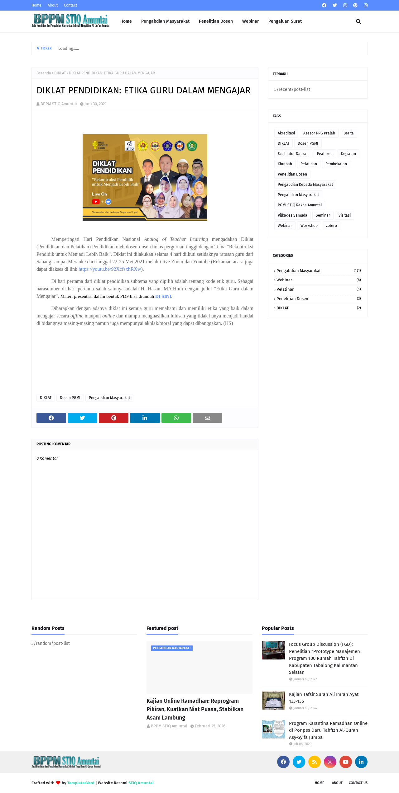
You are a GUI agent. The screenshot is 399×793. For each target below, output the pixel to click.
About (53, 5)
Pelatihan (308, 164)
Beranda (43, 73)
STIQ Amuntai (141, 783)
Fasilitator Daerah (293, 154)
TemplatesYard (80, 783)
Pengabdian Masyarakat (109, 398)
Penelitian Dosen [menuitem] (216, 21)
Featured (325, 154)
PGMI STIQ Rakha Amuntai (300, 205)
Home (36, 5)
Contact (70, 5)
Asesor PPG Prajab (319, 133)
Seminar (323, 215)
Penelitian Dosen (292, 174)
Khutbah (285, 164)
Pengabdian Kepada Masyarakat (305, 184)
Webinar (285, 225)
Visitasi (345, 215)
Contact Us (358, 783)
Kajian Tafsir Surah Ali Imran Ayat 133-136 (323, 698)
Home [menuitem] (126, 21)
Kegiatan (348, 154)
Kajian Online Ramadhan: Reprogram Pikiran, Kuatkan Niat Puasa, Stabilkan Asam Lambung (195, 709)
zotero (331, 225)
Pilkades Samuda (292, 215)
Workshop (309, 225)
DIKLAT (60, 73)
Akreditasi (286, 133)
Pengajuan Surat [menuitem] (285, 21)
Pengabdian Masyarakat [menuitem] (165, 21)
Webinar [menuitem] (250, 21)
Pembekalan (336, 164)
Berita (349, 133)
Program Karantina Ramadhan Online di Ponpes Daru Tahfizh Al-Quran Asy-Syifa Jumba (328, 730)
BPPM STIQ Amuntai (59, 103)
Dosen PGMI (70, 398)
